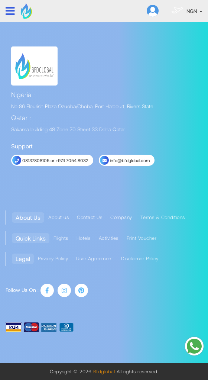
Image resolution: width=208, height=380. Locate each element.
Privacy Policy (53, 258)
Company (121, 217)
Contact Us (89, 217)
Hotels (84, 238)
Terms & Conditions (162, 217)
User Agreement (94, 258)
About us (58, 217)
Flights (60, 238)
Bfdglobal (103, 371)
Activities (108, 238)
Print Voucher (142, 238)
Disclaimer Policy (140, 258)
